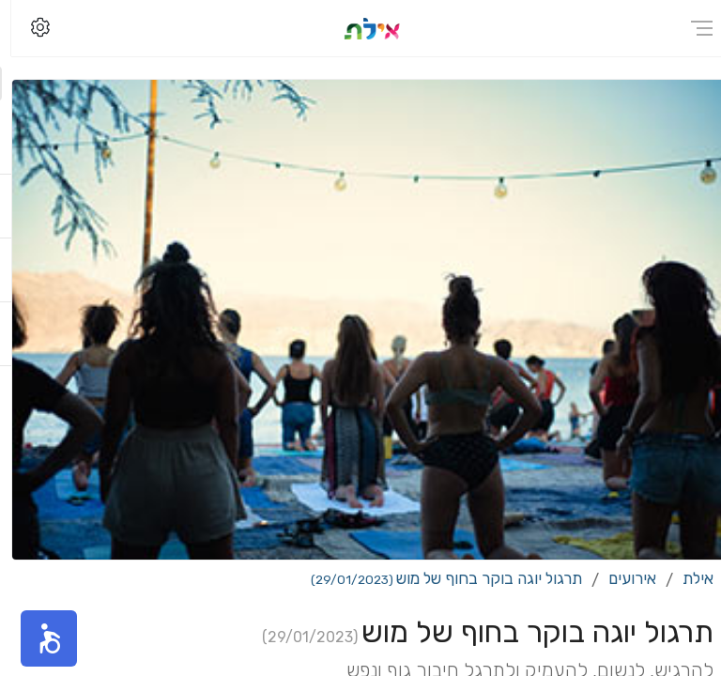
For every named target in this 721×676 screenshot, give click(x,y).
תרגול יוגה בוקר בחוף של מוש (435, 578)
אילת (686, 578)
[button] (37, 638)
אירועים (621, 578)
